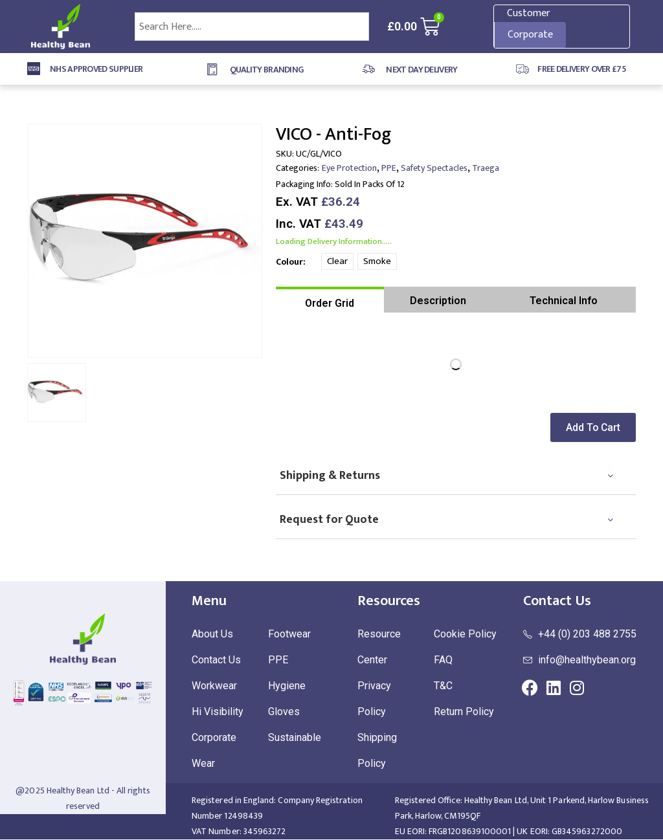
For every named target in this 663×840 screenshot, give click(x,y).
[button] (596, 427)
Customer (528, 13)
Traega (485, 167)
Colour (289, 261)
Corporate (530, 34)
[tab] (330, 300)
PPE (388, 167)
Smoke (377, 261)
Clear (337, 261)
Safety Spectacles (434, 167)
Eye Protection (349, 167)
